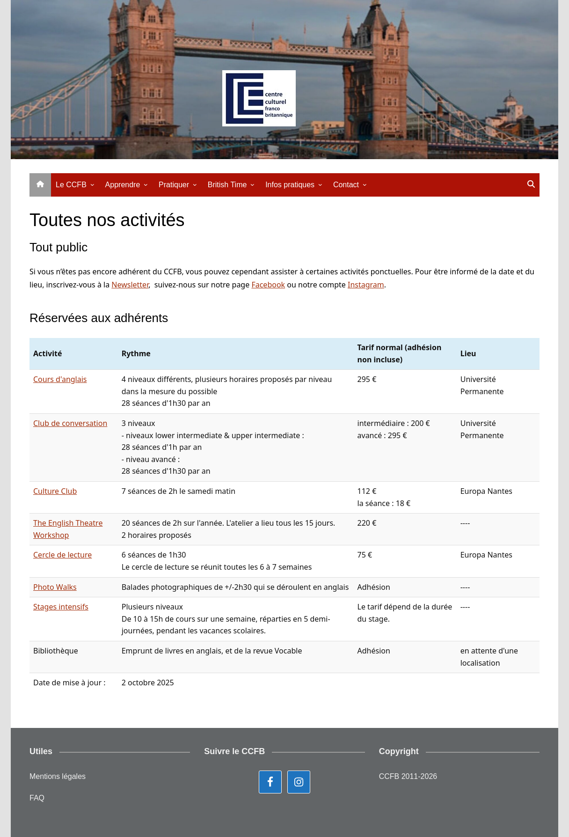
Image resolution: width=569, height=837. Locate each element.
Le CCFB (71, 185)
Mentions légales (57, 776)
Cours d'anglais (60, 379)
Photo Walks (55, 587)
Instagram (366, 284)
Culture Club (55, 491)
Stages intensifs (60, 607)
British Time (227, 185)
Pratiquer (174, 185)
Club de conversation (70, 423)
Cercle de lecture (62, 555)
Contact (346, 185)
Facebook (268, 284)
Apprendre (122, 185)
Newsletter (129, 284)
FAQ (36, 798)
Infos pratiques (289, 185)
